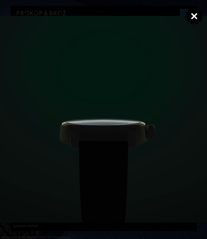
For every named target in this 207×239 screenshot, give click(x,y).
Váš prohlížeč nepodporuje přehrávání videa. (103, 119)
